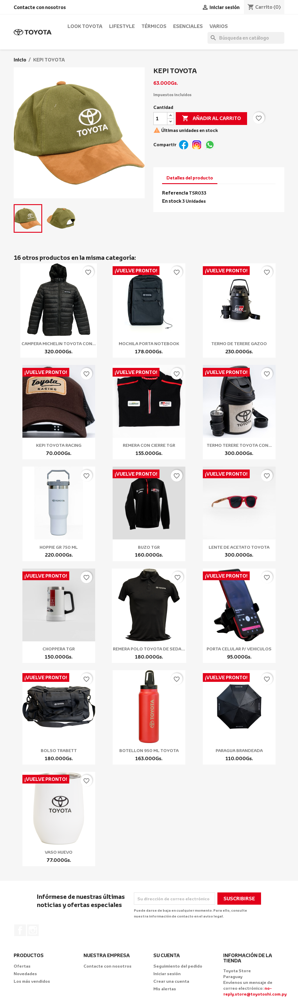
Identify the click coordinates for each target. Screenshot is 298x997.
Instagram (33, 930)
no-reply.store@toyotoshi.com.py (255, 991)
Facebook (20, 930)
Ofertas (22, 966)
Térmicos (153, 26)
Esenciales (188, 26)
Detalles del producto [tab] (189, 178)
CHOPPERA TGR (58, 649)
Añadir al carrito (211, 118)
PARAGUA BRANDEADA (239, 750)
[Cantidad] (160, 118)
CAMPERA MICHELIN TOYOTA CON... (59, 343)
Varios (219, 26)
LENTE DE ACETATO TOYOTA (239, 547)
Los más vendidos (32, 981)
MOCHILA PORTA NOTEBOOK (149, 343)
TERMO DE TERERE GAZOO (239, 343)
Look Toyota (85, 26)
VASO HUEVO (58, 852)
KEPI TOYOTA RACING (58, 445)
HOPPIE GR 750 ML (59, 547)
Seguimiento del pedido (177, 966)
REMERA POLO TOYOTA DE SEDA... (149, 649)
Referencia (175, 193)
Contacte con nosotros (40, 7)
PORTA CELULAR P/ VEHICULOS (239, 649)
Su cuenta (166, 955)
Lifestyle (122, 26)
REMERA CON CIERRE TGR (149, 445)
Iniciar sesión (167, 973)
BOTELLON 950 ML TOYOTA (149, 750)
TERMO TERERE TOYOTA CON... (239, 445)
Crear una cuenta (171, 981)
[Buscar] (245, 38)
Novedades (25, 973)
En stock (171, 201)
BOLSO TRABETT (59, 750)
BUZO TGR (149, 547)
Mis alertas (164, 988)
